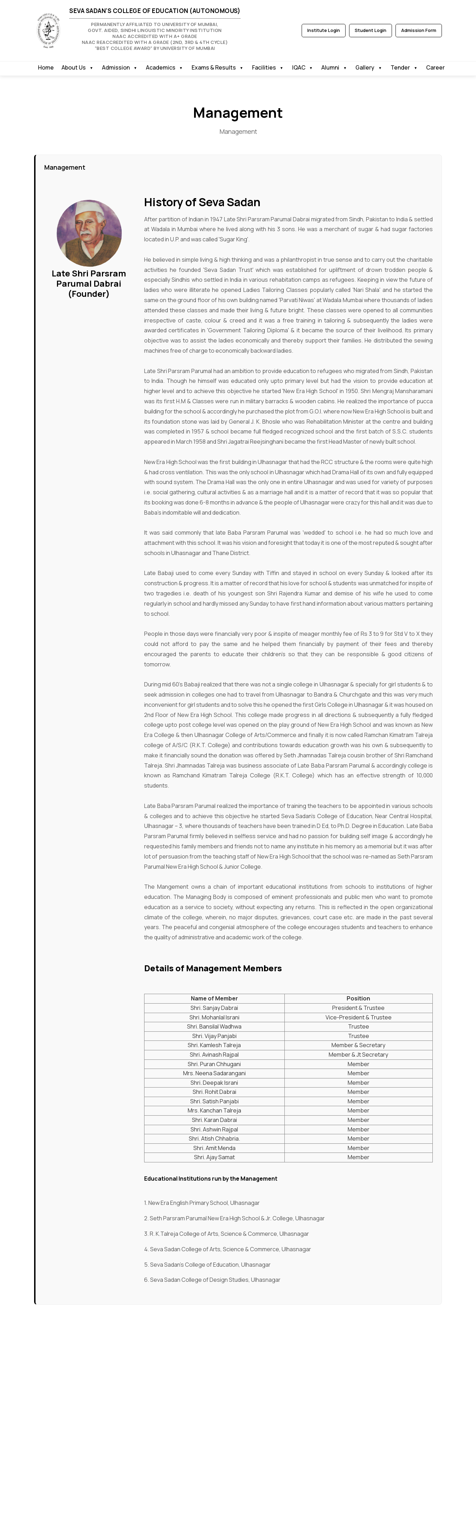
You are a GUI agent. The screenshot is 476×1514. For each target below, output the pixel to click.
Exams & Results (214, 67)
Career (435, 67)
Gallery (364, 67)
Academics (160, 67)
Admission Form (418, 30)
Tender (400, 67)
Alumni (330, 67)
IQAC (298, 67)
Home (46, 67)
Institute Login (323, 30)
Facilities (264, 67)
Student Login (370, 30)
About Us (74, 67)
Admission (116, 67)
